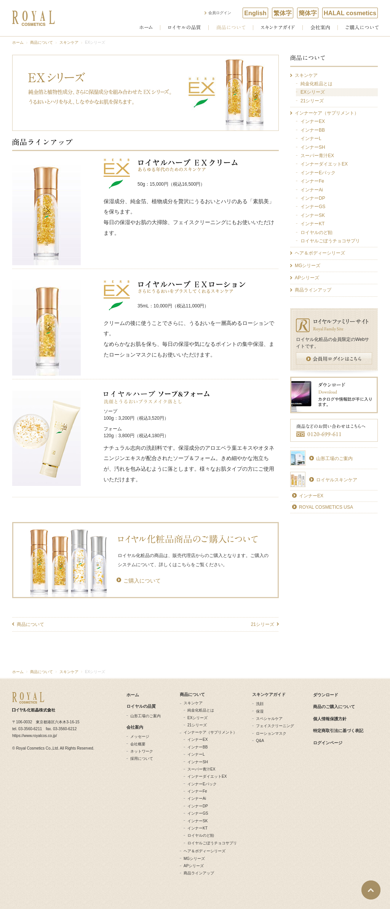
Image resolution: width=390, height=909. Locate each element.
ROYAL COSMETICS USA (326, 507)
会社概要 (137, 744)
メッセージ (139, 736)
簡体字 (308, 13)
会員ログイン (219, 13)
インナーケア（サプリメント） (210, 732)
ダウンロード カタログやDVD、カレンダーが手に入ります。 (334, 395)
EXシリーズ (197, 718)
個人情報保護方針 (330, 718)
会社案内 (320, 27)
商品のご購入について (334, 706)
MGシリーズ (194, 858)
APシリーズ (194, 866)
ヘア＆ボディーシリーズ (204, 851)
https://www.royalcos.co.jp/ (34, 736)
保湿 (260, 711)
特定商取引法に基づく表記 (338, 730)
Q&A (260, 741)
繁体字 (282, 13)
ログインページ (327, 742)
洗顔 (260, 704)
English (255, 13)
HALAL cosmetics (350, 13)
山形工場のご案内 (334, 458)
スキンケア (68, 42)
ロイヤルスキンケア (336, 479)
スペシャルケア (269, 718)
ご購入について (362, 27)
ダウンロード (325, 694)
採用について (141, 758)
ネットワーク (141, 751)
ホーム (145, 27)
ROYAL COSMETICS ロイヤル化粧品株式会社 (33, 18)
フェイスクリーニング (275, 726)
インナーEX (311, 495)
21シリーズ (262, 624)
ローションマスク (271, 733)
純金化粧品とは (200, 710)
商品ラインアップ (199, 873)
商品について (230, 27)
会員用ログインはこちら (334, 358)
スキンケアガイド (278, 27)
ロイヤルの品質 (184, 27)
